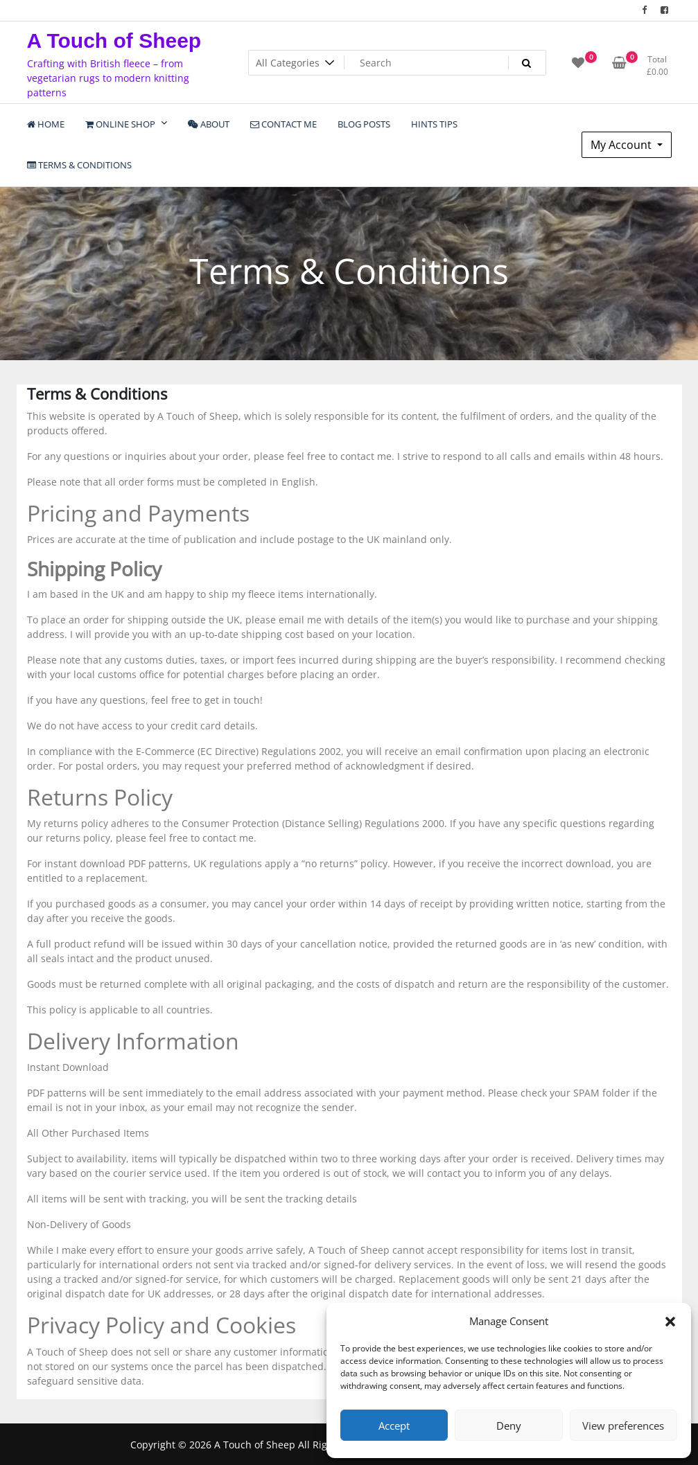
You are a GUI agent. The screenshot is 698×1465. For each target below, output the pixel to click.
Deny (508, 1425)
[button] (670, 1321)
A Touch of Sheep (114, 40)
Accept (394, 1425)
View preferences (623, 1425)
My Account (622, 144)
